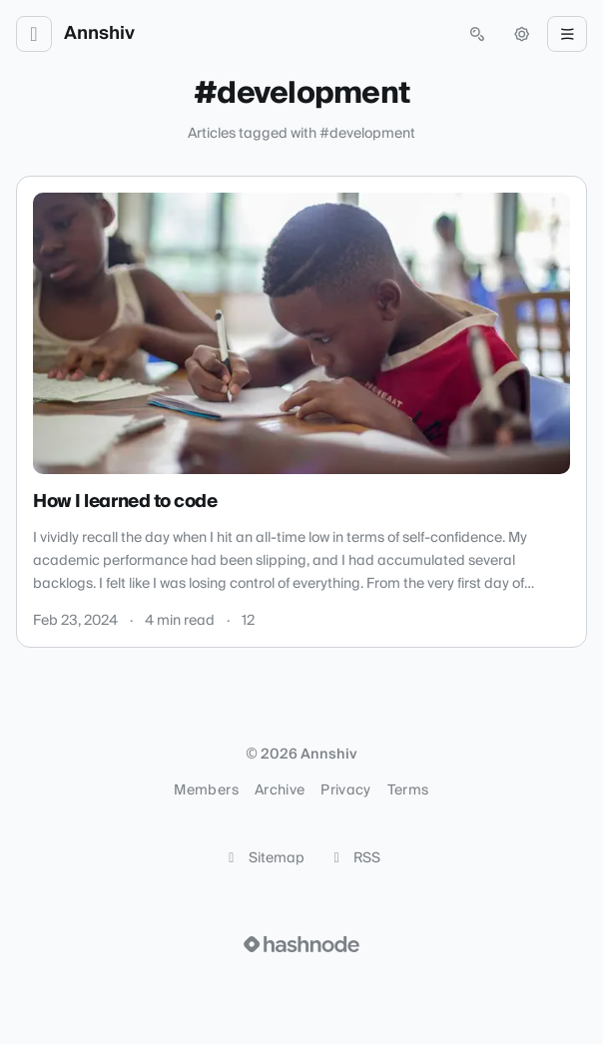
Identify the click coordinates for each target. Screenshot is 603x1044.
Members (206, 790)
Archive (279, 790)
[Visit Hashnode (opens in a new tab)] (301, 944)
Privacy (345, 790)
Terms (408, 790)
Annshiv (99, 34)
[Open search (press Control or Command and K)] (477, 34)
